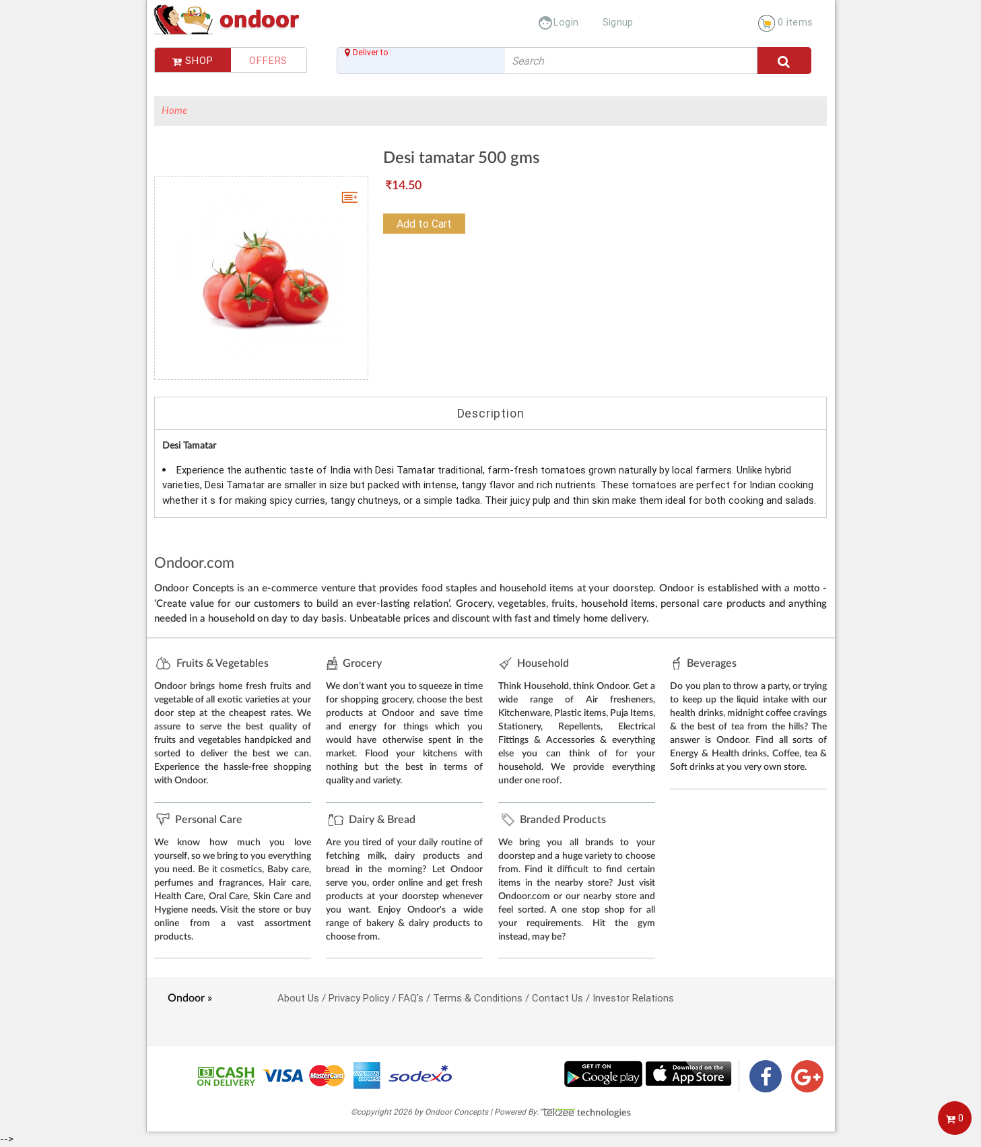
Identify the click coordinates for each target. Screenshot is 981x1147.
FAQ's (411, 997)
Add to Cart (424, 223)
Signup (618, 21)
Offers (268, 60)
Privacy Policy (359, 997)
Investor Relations (633, 997)
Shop (192, 60)
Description (491, 413)
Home (174, 111)
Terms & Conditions (477, 997)
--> (490, 572)
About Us (298, 997)
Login (558, 21)
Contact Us (557, 997)
